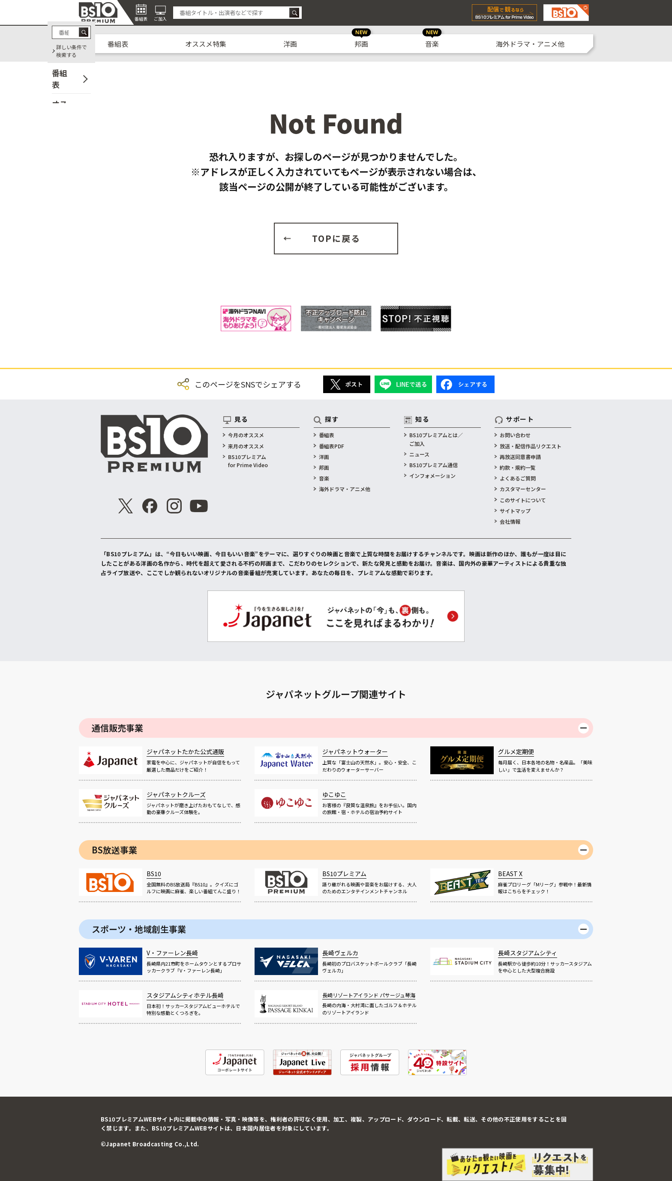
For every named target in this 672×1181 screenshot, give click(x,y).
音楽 (432, 44)
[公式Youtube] (199, 505)
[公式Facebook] (150, 505)
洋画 (290, 44)
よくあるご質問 (518, 478)
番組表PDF (331, 446)
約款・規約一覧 (518, 467)
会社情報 (510, 521)
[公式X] (126, 505)
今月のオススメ (246, 434)
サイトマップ (515, 510)
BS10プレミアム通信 (433, 464)
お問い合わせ (515, 434)
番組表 (118, 44)
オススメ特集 (205, 44)
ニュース (419, 454)
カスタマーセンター (523, 488)
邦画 (361, 44)
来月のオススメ (246, 446)
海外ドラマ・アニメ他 (530, 44)
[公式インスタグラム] (174, 505)
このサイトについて (523, 500)
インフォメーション (432, 475)
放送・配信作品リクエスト (530, 446)
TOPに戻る (336, 238)
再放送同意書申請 (520, 456)
